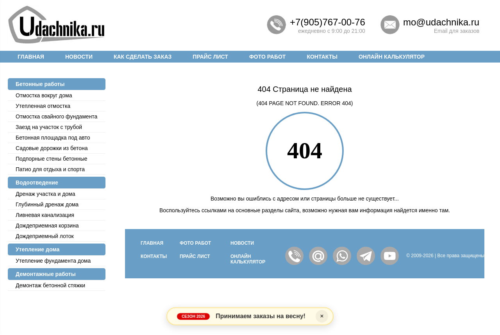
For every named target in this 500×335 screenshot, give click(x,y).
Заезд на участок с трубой (49, 127)
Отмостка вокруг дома (44, 95)
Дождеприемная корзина (47, 225)
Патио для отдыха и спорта (50, 169)
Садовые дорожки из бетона (52, 148)
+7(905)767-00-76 (327, 22)
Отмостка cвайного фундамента (56, 116)
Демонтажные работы (46, 274)
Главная (31, 57)
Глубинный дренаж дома (47, 204)
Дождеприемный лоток (45, 236)
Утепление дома (37, 249)
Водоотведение (37, 182)
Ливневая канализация (45, 215)
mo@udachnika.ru (441, 22)
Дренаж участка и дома (45, 194)
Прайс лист (210, 57)
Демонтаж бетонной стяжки (50, 285)
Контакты (322, 57)
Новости (79, 57)
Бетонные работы (40, 84)
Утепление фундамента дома (53, 261)
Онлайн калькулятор (392, 57)
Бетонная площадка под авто (53, 137)
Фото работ (267, 57)
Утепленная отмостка (43, 106)
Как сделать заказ (142, 57)
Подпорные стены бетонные (52, 159)
